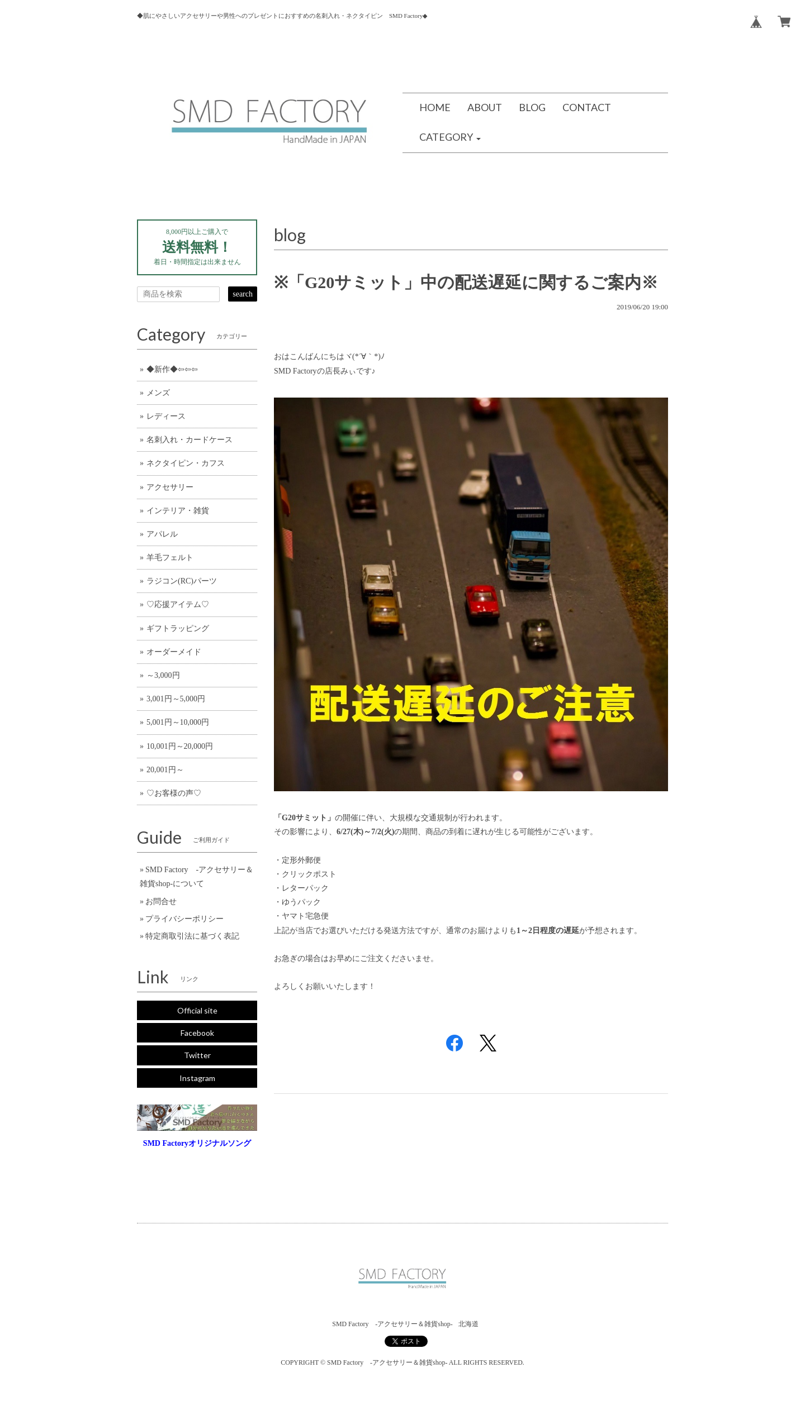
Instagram (197, 1078)
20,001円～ (165, 770)
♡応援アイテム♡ (177, 604)
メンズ (158, 393)
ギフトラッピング (177, 628)
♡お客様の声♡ (173, 793)
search (243, 294)
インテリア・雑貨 (177, 510)
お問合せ (161, 901)
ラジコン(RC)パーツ (181, 581)
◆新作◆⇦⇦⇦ (172, 369)
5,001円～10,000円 (177, 722)
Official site (197, 1010)
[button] (450, 137)
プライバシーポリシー (184, 919)
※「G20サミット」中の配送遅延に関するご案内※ (466, 282)
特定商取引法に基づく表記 (192, 936)
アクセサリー (169, 487)
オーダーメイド (173, 652)
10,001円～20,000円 (179, 746)
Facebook (197, 1032)
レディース (166, 416)
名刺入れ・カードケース (189, 440)
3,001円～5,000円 (175, 699)
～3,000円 (163, 675)
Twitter (197, 1055)
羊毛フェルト (169, 557)
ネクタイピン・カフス (185, 463)
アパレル (162, 534)
